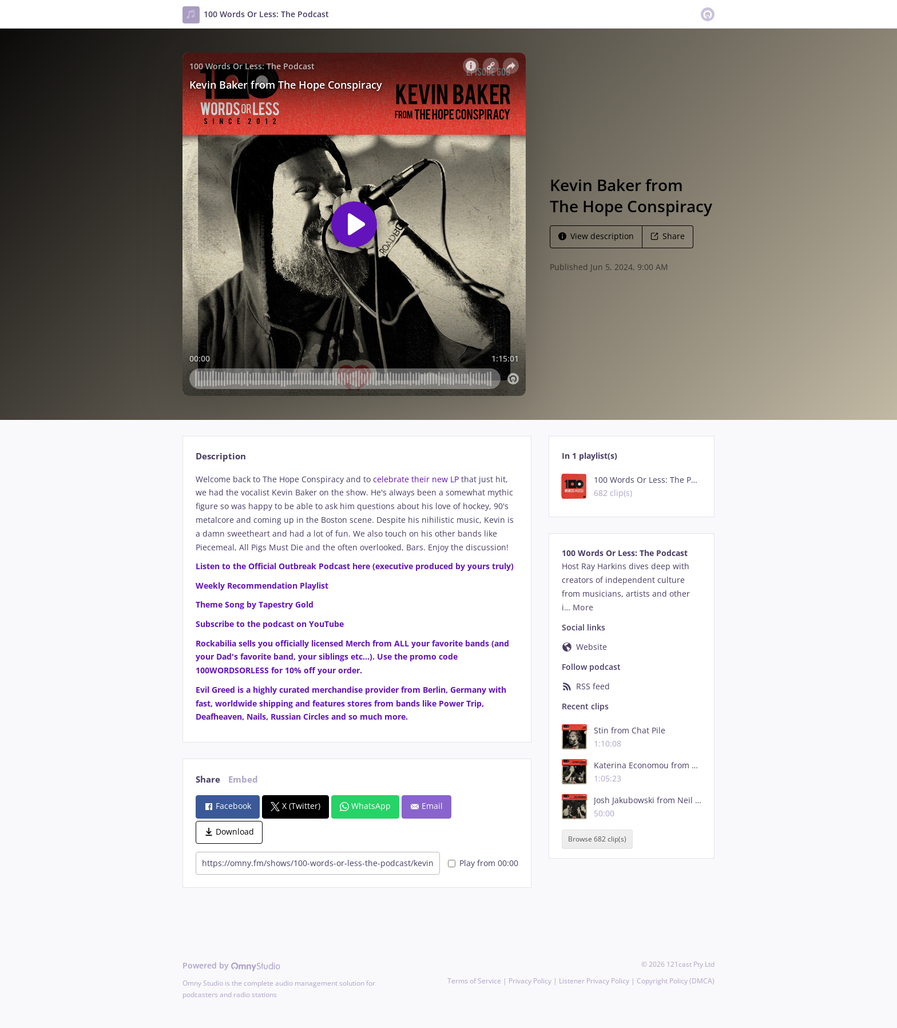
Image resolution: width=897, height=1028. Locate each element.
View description (596, 236)
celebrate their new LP (416, 479)
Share (667, 236)
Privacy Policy (530, 981)
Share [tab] (208, 779)
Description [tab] (221, 456)
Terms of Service (474, 981)
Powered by (231, 965)
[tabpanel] (357, 598)
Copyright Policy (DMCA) (676, 981)
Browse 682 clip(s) (597, 839)
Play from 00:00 (483, 863)
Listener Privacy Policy (594, 981)
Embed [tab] (243, 779)
